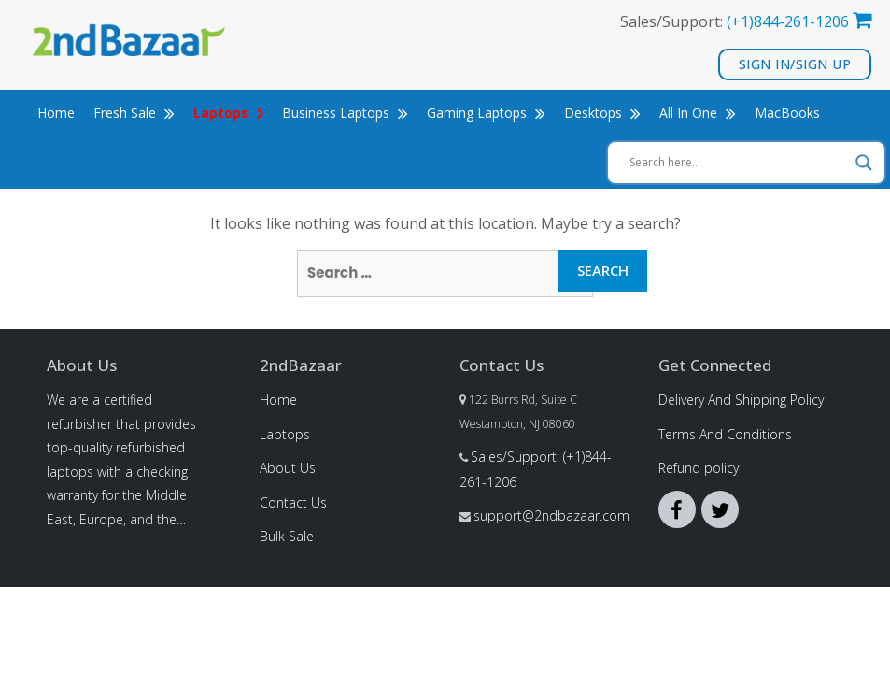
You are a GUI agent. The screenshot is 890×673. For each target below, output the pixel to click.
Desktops (602, 113)
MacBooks (787, 113)
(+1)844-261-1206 (788, 21)
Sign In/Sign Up (795, 64)
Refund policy (698, 468)
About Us (288, 468)
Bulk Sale (287, 536)
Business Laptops (345, 113)
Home (56, 113)
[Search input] (737, 163)
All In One (697, 113)
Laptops (285, 434)
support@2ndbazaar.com (551, 515)
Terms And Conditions (725, 434)
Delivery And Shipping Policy (741, 399)
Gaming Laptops (486, 113)
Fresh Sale (134, 113)
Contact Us (293, 502)
